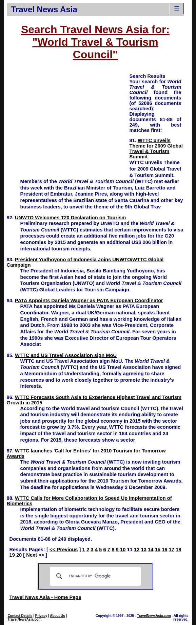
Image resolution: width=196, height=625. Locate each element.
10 (122, 549)
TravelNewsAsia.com (25, 619)
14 (150, 549)
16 (164, 549)
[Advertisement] (68, 120)
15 (157, 549)
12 (136, 549)
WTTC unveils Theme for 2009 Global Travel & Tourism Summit (156, 148)
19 (12, 555)
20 (19, 555)
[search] (94, 576)
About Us (57, 616)
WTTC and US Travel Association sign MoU (66, 355)
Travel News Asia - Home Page (45, 597)
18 (178, 549)
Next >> (35, 555)
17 (171, 549)
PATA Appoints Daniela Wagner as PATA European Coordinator (89, 300)
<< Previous (64, 549)
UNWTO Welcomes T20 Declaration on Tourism (70, 217)
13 (143, 549)
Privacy (41, 616)
